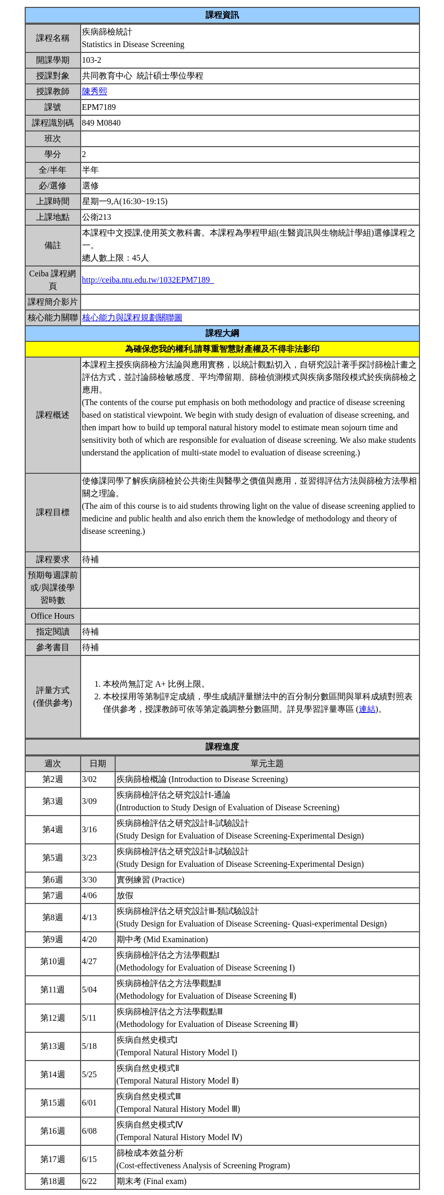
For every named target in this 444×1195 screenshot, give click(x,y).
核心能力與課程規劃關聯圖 (132, 317)
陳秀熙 (94, 91)
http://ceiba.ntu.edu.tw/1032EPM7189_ (148, 279)
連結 (367, 709)
